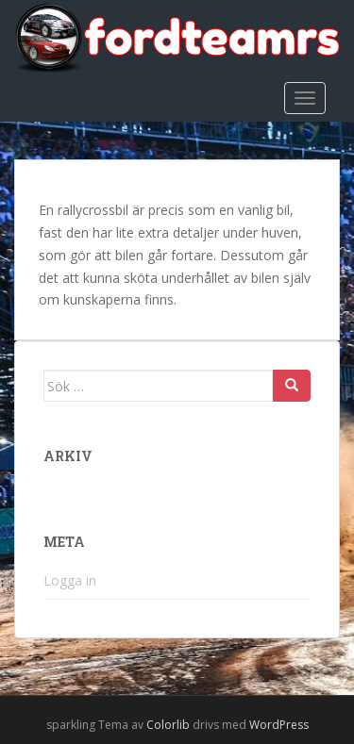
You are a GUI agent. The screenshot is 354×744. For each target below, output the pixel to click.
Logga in (69, 580)
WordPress (279, 725)
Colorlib (168, 725)
